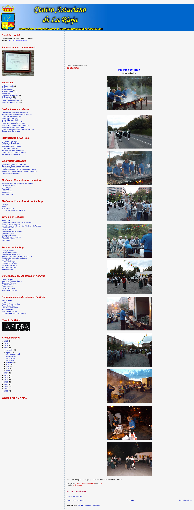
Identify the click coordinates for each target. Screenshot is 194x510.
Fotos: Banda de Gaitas (10, 99)
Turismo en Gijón (8, 233)
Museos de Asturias (9, 228)
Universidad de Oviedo (10, 120)
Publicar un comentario (74, 496)
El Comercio (6, 187)
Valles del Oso (7, 229)
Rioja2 (4, 206)
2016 (6, 345)
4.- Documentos (8, 91)
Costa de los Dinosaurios (11, 224)
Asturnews (6, 193)
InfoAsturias (6, 220)
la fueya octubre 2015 (13, 354)
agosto (8, 364)
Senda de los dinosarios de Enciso (14, 258)
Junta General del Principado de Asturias (17, 114)
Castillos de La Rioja (9, 263)
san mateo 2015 (11, 356)
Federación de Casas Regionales (14, 152)
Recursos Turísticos (9, 239)
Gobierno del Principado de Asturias (15, 113)
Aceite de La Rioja (8, 306)
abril (8, 368)
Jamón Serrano (7, 309)
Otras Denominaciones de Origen (14, 313)
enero (8, 370)
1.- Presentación (8, 86)
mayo (8, 366)
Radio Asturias (7, 191)
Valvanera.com (7, 269)
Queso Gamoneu (8, 285)
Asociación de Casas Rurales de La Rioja (17, 256)
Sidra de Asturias (8, 279)
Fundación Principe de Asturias (13, 124)
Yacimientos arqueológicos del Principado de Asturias (21, 226)
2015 (6, 348)
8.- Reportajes (77, 485)
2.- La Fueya (6, 88)
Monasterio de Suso (9, 265)
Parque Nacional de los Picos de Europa (16, 222)
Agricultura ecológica (9, 290)
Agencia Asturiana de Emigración (14, 164)
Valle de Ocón (7, 260)
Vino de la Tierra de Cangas (12, 281)
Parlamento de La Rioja (10, 143)
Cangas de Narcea (9, 235)
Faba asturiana (7, 286)
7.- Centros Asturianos (10, 95)
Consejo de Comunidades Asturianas (15, 166)
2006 (6, 391)
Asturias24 (6, 189)
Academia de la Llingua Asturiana (14, 122)
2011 (6, 380)
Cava (4, 302)
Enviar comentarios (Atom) (89, 505)
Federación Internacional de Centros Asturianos (19, 171)
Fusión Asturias (7, 194)
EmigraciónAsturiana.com (11, 168)
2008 (6, 386)
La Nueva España (8, 185)
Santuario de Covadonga (11, 131)
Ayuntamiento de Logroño (11, 147)
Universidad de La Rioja (10, 148)
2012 (6, 377)
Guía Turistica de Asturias (11, 237)
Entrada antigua (185, 500)
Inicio (131, 500)
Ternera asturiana (8, 288)
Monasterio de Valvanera (11, 154)
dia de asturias (10, 358)
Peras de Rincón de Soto (11, 304)
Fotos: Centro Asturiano (10, 101)
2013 (6, 375)
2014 (6, 373)
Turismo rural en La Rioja (11, 254)
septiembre (10, 362)
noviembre (10, 350)
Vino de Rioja (7, 300)
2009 (6, 384)
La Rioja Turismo (8, 251)
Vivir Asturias (6, 240)
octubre (9, 352)
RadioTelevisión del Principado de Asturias (17, 183)
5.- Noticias (6, 93)
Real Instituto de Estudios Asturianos (15, 125)
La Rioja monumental (9, 252)
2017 (6, 343)
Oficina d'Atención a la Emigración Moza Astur (19, 170)
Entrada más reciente (75, 500)
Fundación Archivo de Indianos (13, 127)
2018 (6, 341)
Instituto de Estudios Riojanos (13, 150)
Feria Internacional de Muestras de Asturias (18, 129)
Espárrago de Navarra (10, 308)
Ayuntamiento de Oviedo (11, 118)
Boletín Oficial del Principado (12, 116)
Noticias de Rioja (8, 208)
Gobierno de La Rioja (9, 141)
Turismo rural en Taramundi (12, 231)
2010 (6, 382)
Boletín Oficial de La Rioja (11, 145)
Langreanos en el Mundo (11, 173)
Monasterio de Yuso (9, 267)
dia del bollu (10, 360)
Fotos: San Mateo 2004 (10, 102)
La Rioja (5, 204)
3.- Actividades (7, 90)
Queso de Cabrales (9, 283)
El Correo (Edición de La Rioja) (13, 210)
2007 (6, 389)
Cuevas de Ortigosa (9, 262)
